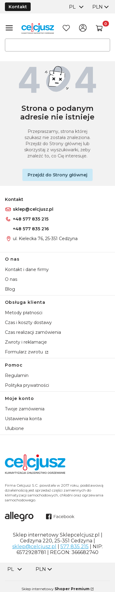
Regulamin (17, 375)
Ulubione (14, 428)
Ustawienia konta (23, 418)
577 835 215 (74, 546)
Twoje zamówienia (24, 409)
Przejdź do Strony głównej (57, 175)
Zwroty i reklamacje (26, 342)
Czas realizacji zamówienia (33, 332)
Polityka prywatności (27, 385)
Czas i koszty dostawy (28, 322)
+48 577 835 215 (30, 219)
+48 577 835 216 (31, 229)
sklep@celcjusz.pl (33, 209)
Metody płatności (23, 312)
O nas (11, 279)
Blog (10, 289)
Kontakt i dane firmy (27, 269)
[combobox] (76, 7)
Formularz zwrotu (24, 352)
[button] (99, 28)
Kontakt (18, 6)
